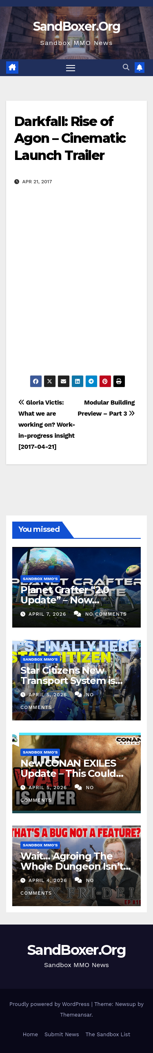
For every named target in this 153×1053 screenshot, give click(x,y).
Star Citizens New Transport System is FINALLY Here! (67, 680)
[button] (126, 67)
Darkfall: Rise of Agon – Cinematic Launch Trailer (69, 138)
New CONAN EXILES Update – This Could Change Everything (68, 773)
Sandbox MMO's (40, 578)
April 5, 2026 (49, 695)
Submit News (61, 1034)
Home (30, 1034)
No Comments (106, 614)
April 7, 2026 (48, 614)
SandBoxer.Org (76, 26)
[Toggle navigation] (71, 68)
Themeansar (75, 1015)
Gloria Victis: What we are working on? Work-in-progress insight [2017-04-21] (46, 424)
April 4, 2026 (49, 880)
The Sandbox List (108, 1034)
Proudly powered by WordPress (50, 1004)
